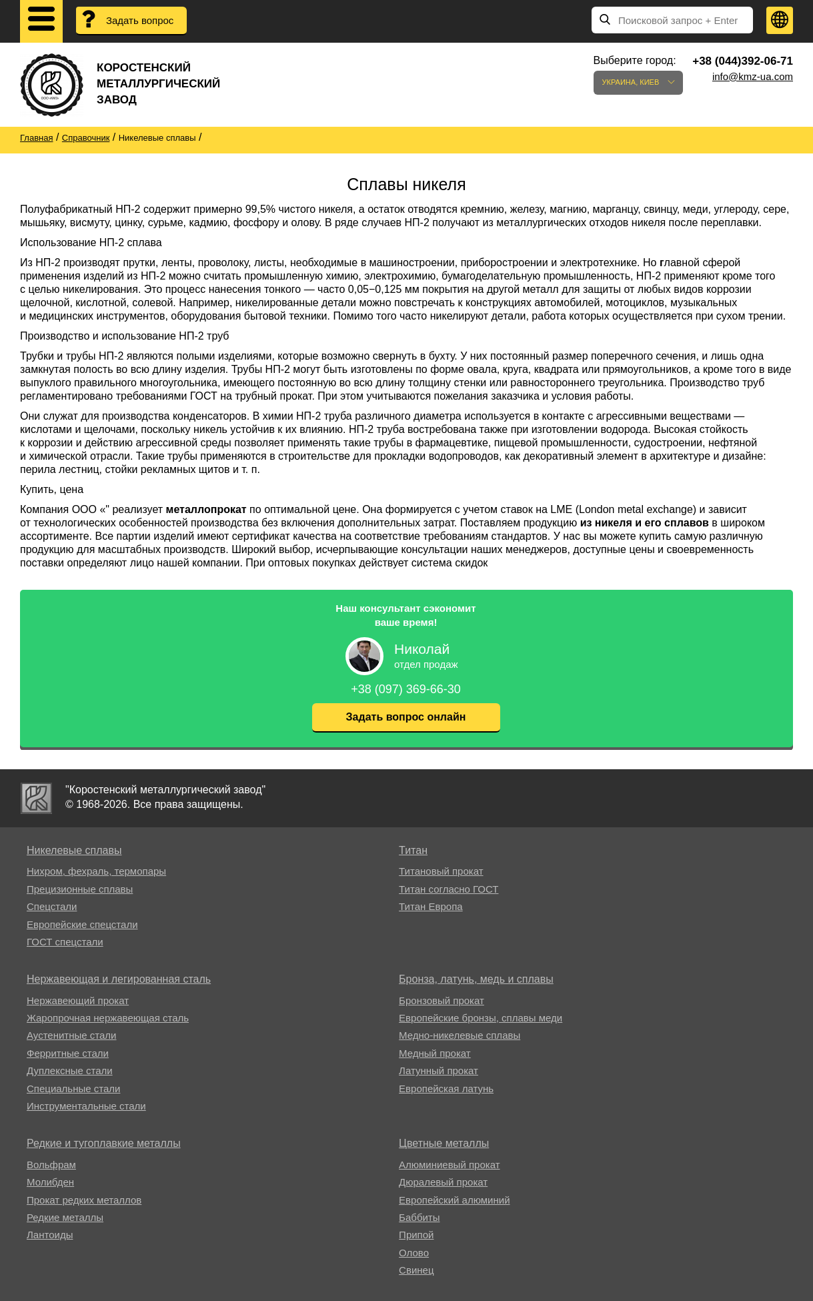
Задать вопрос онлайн (406, 717)
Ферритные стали (68, 1053)
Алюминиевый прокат (449, 1164)
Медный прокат (435, 1053)
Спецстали (52, 906)
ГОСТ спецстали (65, 941)
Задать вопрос (139, 20)
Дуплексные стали (70, 1070)
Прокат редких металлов (84, 1200)
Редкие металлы (65, 1217)
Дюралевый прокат (443, 1182)
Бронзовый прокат (441, 1000)
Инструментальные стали (86, 1106)
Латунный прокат (438, 1070)
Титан (413, 850)
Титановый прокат (441, 871)
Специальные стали (73, 1088)
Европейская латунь (446, 1088)
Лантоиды (50, 1234)
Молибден (50, 1182)
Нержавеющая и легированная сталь (119, 979)
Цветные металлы (444, 1143)
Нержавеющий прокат (78, 1000)
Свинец (416, 1270)
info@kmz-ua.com (752, 76)
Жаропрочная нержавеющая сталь (108, 1017)
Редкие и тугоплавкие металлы (104, 1143)
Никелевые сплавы (74, 850)
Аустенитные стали (72, 1035)
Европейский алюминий (454, 1200)
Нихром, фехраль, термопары (96, 871)
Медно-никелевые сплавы (459, 1035)
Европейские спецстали (82, 924)
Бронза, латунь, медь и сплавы (476, 979)
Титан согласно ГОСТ (448, 889)
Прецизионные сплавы (80, 889)
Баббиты (419, 1217)
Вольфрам (51, 1164)
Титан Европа (431, 906)
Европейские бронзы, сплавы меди (480, 1017)
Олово (414, 1252)
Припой (416, 1234)
